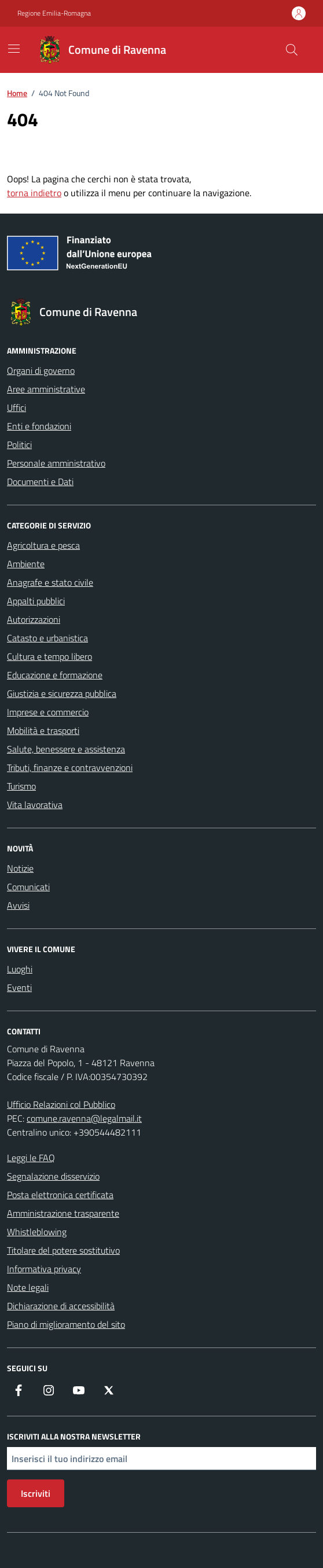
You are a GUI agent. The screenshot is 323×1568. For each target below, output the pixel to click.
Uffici (16, 407)
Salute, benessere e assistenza (66, 749)
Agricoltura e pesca (43, 545)
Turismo (21, 786)
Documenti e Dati (40, 482)
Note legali (28, 1287)
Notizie (20, 868)
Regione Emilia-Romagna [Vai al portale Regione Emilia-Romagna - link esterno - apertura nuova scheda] (54, 13)
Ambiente (26, 564)
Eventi (19, 987)
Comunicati (28, 887)
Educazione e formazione (54, 675)
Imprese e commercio (48, 712)
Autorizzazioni (33, 619)
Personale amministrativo (56, 463)
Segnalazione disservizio (53, 1176)
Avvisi (18, 905)
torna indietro (34, 193)
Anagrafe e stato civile (50, 582)
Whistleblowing (37, 1232)
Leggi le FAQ (31, 1158)
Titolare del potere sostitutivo (63, 1250)
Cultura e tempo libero (49, 656)
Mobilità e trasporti (43, 730)
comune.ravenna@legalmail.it (84, 1118)
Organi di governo (41, 370)
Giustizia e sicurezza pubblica (61, 693)
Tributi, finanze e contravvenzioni (70, 767)
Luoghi (19, 969)
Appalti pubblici (36, 601)
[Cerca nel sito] (292, 50)
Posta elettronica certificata (60, 1195)
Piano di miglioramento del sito (66, 1324)
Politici (19, 444)
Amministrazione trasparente (63, 1213)
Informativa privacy (44, 1269)
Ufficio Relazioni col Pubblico (61, 1104)
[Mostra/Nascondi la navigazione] (14, 49)
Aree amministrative (46, 389)
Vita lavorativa (35, 804)
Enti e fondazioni (39, 426)
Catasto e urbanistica (47, 638)
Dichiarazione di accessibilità (61, 1306)
